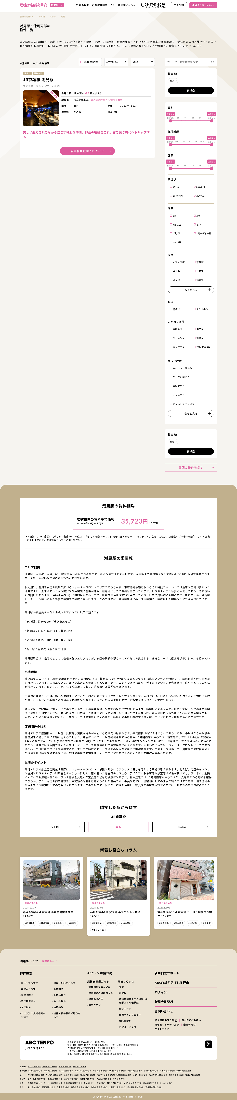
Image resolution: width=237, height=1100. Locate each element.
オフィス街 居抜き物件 (37, 1079)
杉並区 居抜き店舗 (151, 1070)
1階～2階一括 (203, 233)
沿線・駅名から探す (65, 982)
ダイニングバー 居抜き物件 (94, 1083)
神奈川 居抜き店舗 (49, 1066)
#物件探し (59, 923)
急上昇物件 (60, 1001)
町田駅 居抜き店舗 (192, 1074)
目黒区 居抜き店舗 (100, 1070)
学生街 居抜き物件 (55, 1079)
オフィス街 (179, 262)
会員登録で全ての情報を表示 (106, 99)
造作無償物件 (28, 1001)
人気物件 (26, 1007)
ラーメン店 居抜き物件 (53, 1083)
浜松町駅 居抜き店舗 (36, 1074)
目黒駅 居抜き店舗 (176, 1074)
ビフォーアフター (129, 1026)
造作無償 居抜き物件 (99, 1087)
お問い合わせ (164, 1011)
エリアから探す (29, 982)
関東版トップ (29, 961)
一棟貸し (177, 242)
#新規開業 (30, 923)
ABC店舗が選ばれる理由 (172, 982)
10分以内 (178, 195)
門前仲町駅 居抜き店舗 (106, 1074)
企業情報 (189, 1024)
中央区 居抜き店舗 (35, 1070)
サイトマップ (162, 1028)
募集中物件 (91, 62)
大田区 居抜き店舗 (134, 1070)
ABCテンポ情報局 (99, 973)
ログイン (161, 992)
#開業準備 (44, 923)
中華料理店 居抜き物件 (73, 1083)
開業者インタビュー (130, 1014)
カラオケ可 (179, 346)
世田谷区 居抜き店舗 (117, 1070)
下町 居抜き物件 (119, 1079)
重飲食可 (177, 329)
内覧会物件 (27, 995)
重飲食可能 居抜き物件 (80, 1087)
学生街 (176, 271)
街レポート (125, 1008)
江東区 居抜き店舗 (167, 1070)
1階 (175, 215)
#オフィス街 (98, 929)
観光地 (176, 279)
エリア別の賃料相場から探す (33, 1015)
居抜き (176, 309)
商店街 (200, 279)
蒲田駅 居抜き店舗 (87, 1074)
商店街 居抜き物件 (87, 1079)
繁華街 (200, 262)
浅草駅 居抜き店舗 (71, 1074)
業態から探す (28, 989)
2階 (198, 215)
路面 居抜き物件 (48, 1087)
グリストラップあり (184, 403)
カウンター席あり (182, 368)
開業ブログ (95, 1005)
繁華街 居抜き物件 (104, 1079)
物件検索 (26, 973)
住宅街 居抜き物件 (71, 1079)
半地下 (176, 233)
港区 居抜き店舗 (50, 1070)
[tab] (39, 124)
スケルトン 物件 (166, 1083)
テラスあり (179, 394)
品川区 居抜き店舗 (66, 1070)
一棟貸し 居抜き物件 (117, 1087)
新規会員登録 (164, 1001)
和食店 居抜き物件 (114, 1083)
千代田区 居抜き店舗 (83, 1070)
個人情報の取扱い (192, 1020)
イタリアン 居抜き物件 (133, 1083)
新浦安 (193, 827)
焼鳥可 (200, 337)
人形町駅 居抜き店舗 (54, 1074)
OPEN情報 (125, 1020)
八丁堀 (65, 827)
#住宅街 (72, 923)
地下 (198, 224)
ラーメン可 (179, 337)
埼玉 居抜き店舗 (79, 1066)
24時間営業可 (203, 346)
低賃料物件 (60, 995)
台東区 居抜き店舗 (183, 1070)
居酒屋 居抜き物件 (35, 1083)
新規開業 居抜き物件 (153, 1087)
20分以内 (201, 195)
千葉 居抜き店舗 (65, 1066)
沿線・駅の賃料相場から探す (67, 1015)
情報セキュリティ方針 (167, 1024)
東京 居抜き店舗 (34, 1066)
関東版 (57, 5)
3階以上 (177, 224)
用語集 (122, 993)
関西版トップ (49, 961)
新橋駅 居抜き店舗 (123, 1074)
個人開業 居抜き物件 (135, 1087)
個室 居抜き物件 (63, 1087)
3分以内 (177, 186)
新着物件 (58, 989)
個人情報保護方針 (166, 1020)
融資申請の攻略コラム (101, 993)
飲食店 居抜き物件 (150, 1083)
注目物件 (58, 1007)
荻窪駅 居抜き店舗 (140, 1074)
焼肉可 (200, 329)
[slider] (170, 120)
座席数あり (179, 385)
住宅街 (200, 271)
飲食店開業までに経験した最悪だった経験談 (133, 1000)
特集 (121, 986)
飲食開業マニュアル (99, 986)
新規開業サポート (167, 973)
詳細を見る (41, 108)
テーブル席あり (181, 377)
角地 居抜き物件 (34, 1087)
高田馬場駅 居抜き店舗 (158, 1074)
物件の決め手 (96, 999)
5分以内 (200, 186)
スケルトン (202, 309)
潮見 (87, 93)
